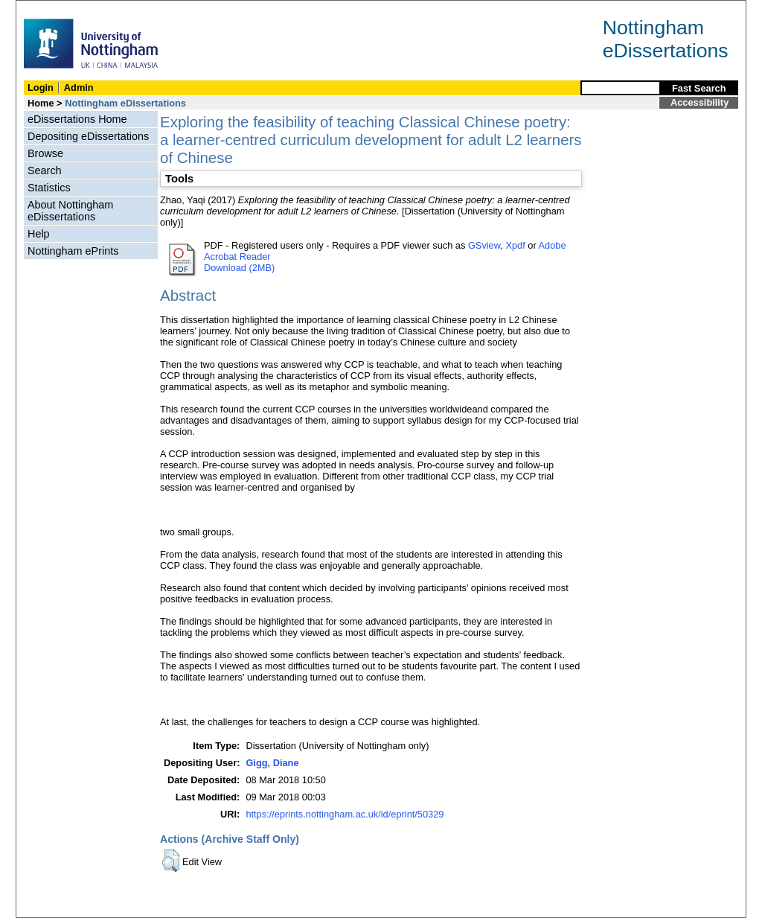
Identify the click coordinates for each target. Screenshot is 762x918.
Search (45, 170)
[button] (170, 861)
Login (41, 87)
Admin (79, 87)
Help (39, 234)
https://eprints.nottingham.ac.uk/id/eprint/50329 (345, 814)
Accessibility (699, 102)
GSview (484, 245)
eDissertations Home (77, 119)
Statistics (49, 188)
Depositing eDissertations (88, 136)
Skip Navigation (48, 8)
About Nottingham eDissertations (70, 211)
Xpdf (515, 245)
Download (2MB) (239, 267)
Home (41, 103)
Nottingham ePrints (73, 251)
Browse (45, 153)
